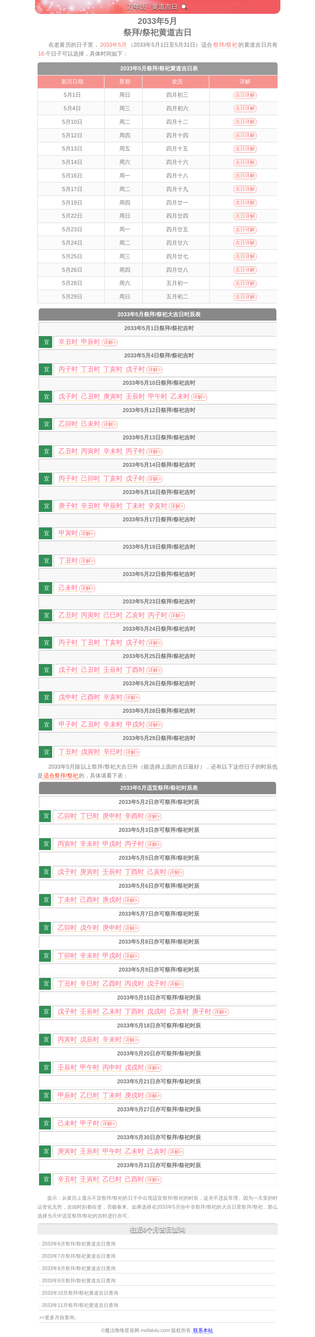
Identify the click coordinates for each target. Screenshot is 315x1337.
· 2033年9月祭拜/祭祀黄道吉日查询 (77, 1280)
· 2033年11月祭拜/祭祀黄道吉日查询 (79, 1305)
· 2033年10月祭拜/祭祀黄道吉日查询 (79, 1293)
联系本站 (203, 1330)
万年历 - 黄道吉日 (152, 6)
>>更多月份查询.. (58, 1317)
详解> (109, 342)
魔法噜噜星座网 (122, 1330)
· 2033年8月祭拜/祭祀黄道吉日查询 (77, 1268)
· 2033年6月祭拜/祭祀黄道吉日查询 (77, 1243)
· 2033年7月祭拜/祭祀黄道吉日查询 (77, 1256)
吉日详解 (245, 95)
